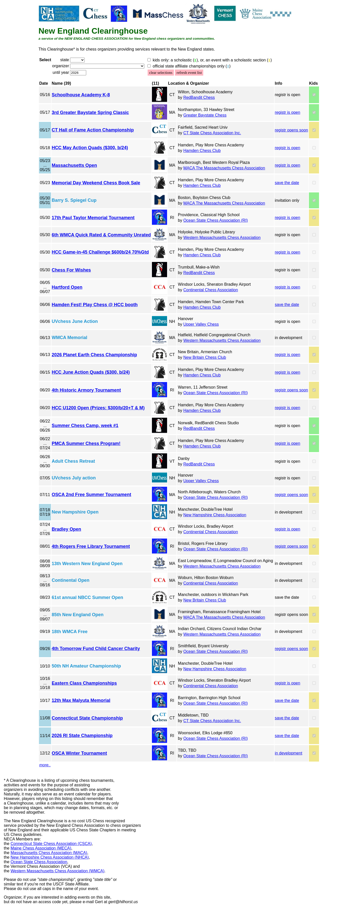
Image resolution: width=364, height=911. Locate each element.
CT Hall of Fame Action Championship (93, 129)
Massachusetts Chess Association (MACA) (49, 853)
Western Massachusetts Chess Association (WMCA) (57, 871)
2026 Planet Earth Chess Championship (94, 354)
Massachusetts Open (74, 165)
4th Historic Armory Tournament (86, 390)
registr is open (287, 112)
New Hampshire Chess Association (214, 515)
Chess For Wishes (71, 270)
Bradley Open (66, 529)
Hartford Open (67, 287)
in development (288, 753)
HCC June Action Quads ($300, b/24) (91, 372)
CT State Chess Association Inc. (212, 133)
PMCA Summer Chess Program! (86, 443)
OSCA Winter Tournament (79, 753)
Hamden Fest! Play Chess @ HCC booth (95, 304)
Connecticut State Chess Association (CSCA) (51, 843)
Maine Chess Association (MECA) (41, 848)
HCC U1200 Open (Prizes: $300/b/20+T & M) (98, 407)
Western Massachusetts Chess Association (222, 237)
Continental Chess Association (210, 290)
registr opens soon (291, 130)
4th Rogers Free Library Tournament (91, 546)
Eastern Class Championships (84, 683)
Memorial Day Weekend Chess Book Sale (96, 182)
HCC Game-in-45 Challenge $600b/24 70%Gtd (100, 252)
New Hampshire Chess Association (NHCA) (50, 857)
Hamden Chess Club (202, 150)
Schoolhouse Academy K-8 (81, 94)
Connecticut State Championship (87, 718)
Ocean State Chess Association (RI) (215, 220)
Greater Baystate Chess (204, 115)
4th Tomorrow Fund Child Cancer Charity (96, 648)
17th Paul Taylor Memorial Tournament (93, 217)
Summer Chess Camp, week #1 (85, 425)
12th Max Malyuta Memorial (81, 700)
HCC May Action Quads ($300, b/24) (90, 147)
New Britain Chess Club (204, 357)
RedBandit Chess (199, 97)
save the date (287, 183)
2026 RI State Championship (82, 735)
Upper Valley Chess (201, 324)
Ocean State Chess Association (39, 862)
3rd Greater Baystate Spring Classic (90, 112)
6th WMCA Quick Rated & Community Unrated (101, 234)
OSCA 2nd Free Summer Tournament (91, 494)
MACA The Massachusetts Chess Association (224, 168)
